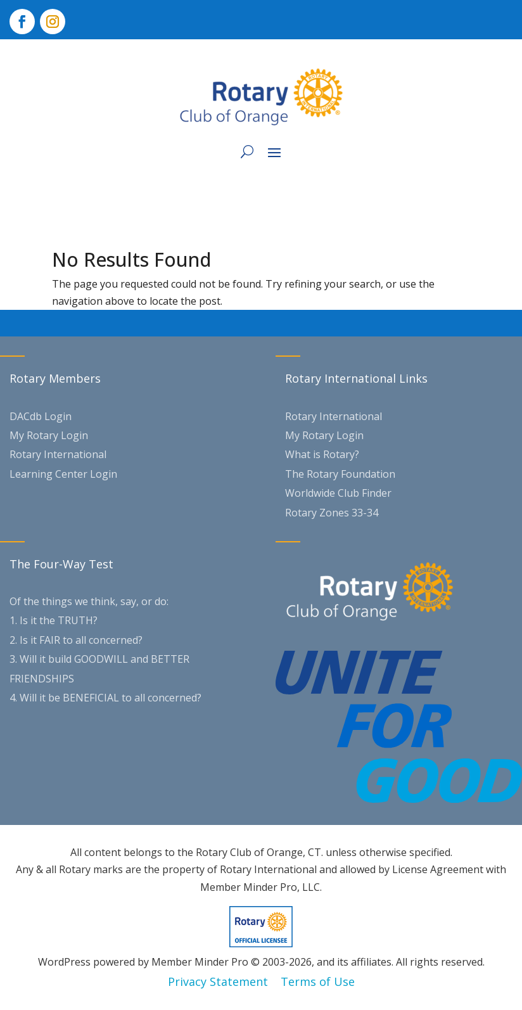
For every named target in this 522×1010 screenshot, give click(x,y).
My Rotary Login (49, 435)
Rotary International (58, 454)
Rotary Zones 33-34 (331, 513)
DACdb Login (41, 416)
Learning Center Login (63, 474)
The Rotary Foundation (340, 474)
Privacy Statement (218, 981)
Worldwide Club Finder (338, 493)
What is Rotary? (322, 454)
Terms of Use (318, 981)
